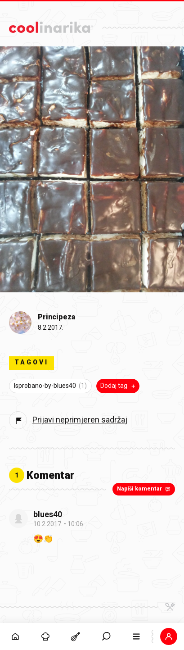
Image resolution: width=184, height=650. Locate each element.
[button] (169, 636)
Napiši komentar (144, 488)
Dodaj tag (118, 385)
